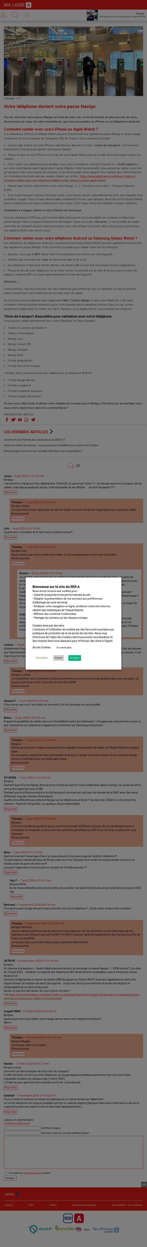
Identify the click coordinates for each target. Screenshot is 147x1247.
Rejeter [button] (58, 658)
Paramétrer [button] (42, 658)
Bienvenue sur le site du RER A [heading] (56, 587)
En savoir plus (64, 647)
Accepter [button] (74, 658)
